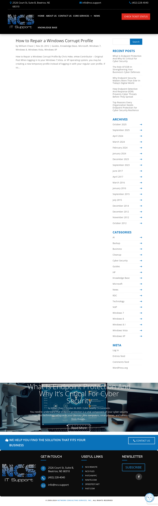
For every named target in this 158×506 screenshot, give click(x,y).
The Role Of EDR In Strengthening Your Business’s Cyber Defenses (126, 69)
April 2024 (118, 135)
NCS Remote (91, 467)
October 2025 (120, 124)
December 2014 (121, 205)
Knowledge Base (47, 27)
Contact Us (65, 15)
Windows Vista (35, 49)
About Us (51, 15)
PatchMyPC (91, 475)
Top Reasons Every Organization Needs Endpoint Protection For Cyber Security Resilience (126, 106)
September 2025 (121, 130)
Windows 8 (21, 49)
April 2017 (118, 176)
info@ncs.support (91, 2)
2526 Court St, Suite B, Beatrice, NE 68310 (31, 4)
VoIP (115, 307)
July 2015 (117, 199)
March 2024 (119, 141)
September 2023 (121, 165)
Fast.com (90, 488)
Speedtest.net (92, 484)
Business (117, 248)
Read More (79, 431)
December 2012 (121, 211)
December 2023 (121, 159)
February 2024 (120, 147)
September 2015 (121, 194)
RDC (115, 295)
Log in (116, 350)
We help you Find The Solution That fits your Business (47, 442)
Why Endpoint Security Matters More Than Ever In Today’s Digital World (126, 80)
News (97, 15)
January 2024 (119, 153)
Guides (55, 45)
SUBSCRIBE (133, 467)
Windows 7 (95, 45)
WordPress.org (120, 367)
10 (90, 425)
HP (114, 272)
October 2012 (120, 223)
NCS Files (89, 471)
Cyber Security (120, 260)
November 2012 (121, 217)
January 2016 (119, 188)
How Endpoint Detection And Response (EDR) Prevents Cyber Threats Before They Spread (125, 92)
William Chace (26, 45)
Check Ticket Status (136, 16)
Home (41, 15)
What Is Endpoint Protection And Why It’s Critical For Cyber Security (127, 58)
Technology (118, 301)
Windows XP (50, 49)
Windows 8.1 (119, 324)
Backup (116, 243)
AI (114, 237)
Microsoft (83, 45)
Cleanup (117, 254)
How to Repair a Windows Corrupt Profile (54, 40)
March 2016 (119, 182)
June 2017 (118, 170)
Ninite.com (91, 479)
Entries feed (119, 356)
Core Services (81, 15)
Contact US (143, 440)
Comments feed (121, 361)
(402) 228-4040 (140, 2)
